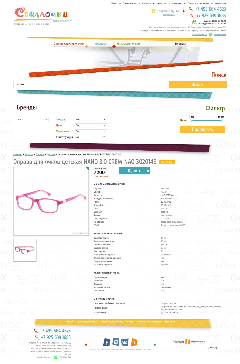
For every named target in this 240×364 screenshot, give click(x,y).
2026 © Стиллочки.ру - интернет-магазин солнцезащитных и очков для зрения (120, 349)
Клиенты (177, 3)
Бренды (180, 43)
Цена (183, 120)
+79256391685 (217, 35)
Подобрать (202, 129)
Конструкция (64, 137)
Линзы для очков (128, 43)
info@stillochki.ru (199, 35)
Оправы (100, 43)
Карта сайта (169, 322)
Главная (69, 322)
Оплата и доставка (198, 3)
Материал (62, 131)
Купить (134, 171)
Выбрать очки (168, 15)
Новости (161, 3)
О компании (129, 3)
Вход (114, 3)
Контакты (220, 3)
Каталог (146, 3)
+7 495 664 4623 (210, 9)
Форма (60, 119)
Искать (197, 84)
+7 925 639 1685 (211, 15)
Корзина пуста (168, 11)
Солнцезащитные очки (69, 43)
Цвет (59, 125)
